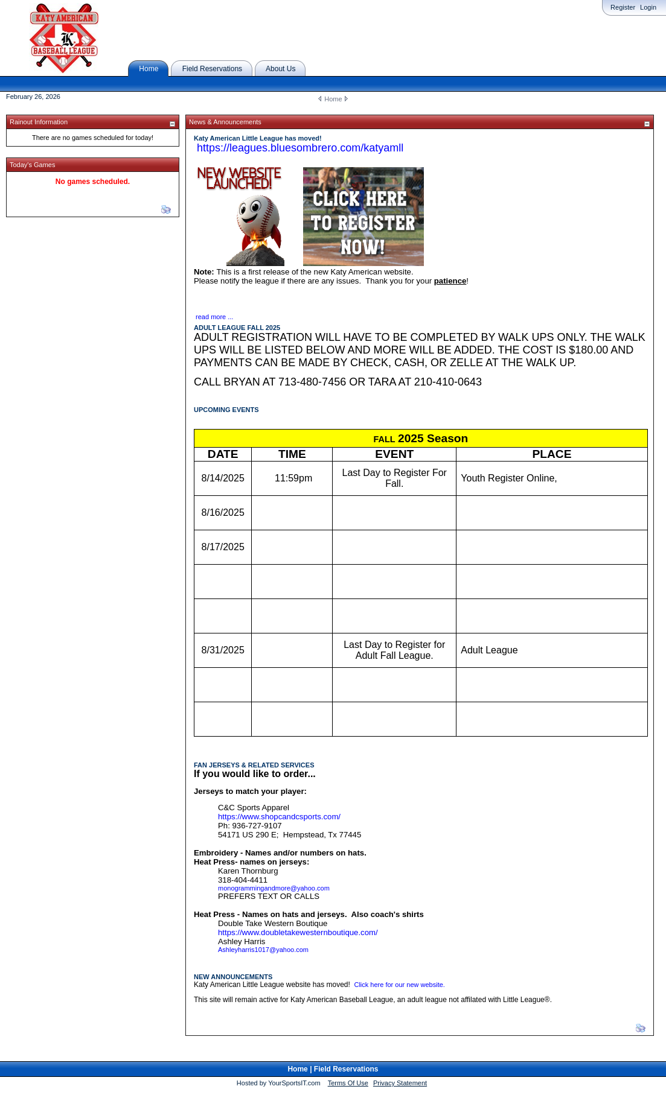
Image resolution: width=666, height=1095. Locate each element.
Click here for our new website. (399, 984)
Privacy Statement (400, 1083)
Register (622, 7)
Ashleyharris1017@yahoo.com (263, 949)
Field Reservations (346, 1069)
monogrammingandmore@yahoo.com (274, 888)
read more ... (214, 316)
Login (648, 7)
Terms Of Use (348, 1083)
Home (333, 99)
